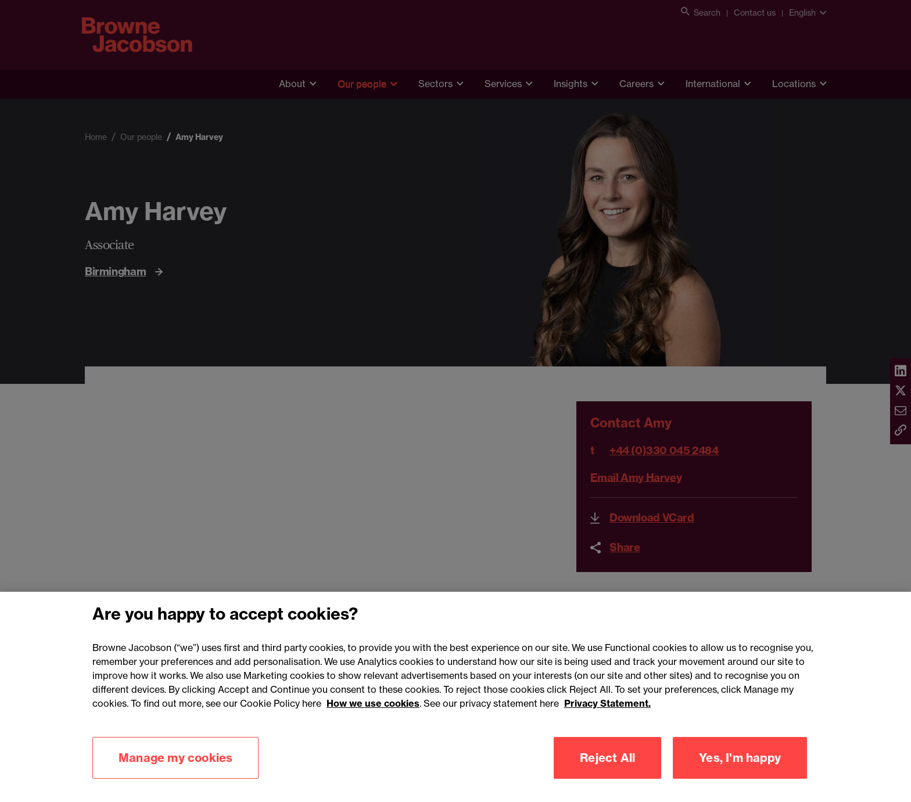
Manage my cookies (175, 771)
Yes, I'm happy (740, 771)
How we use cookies (373, 717)
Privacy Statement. (607, 717)
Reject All (607, 771)
